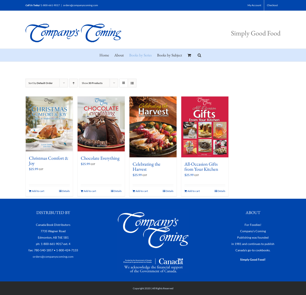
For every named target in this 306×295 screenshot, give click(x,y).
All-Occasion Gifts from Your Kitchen (201, 166)
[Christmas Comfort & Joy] (49, 123)
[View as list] (132, 83)
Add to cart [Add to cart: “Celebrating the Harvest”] (142, 191)
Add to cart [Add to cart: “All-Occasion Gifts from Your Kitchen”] (193, 191)
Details (66, 191)
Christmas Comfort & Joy (48, 160)
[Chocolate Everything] (101, 123)
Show (92, 83)
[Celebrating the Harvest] (153, 126)
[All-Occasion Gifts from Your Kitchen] (204, 126)
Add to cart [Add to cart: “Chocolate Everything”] (90, 191)
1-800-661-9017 (50, 5)
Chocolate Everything (100, 158)
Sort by (40, 83)
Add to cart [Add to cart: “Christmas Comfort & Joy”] (38, 191)
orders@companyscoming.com (80, 5)
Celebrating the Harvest (146, 166)
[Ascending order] (73, 83)
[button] (199, 55)
